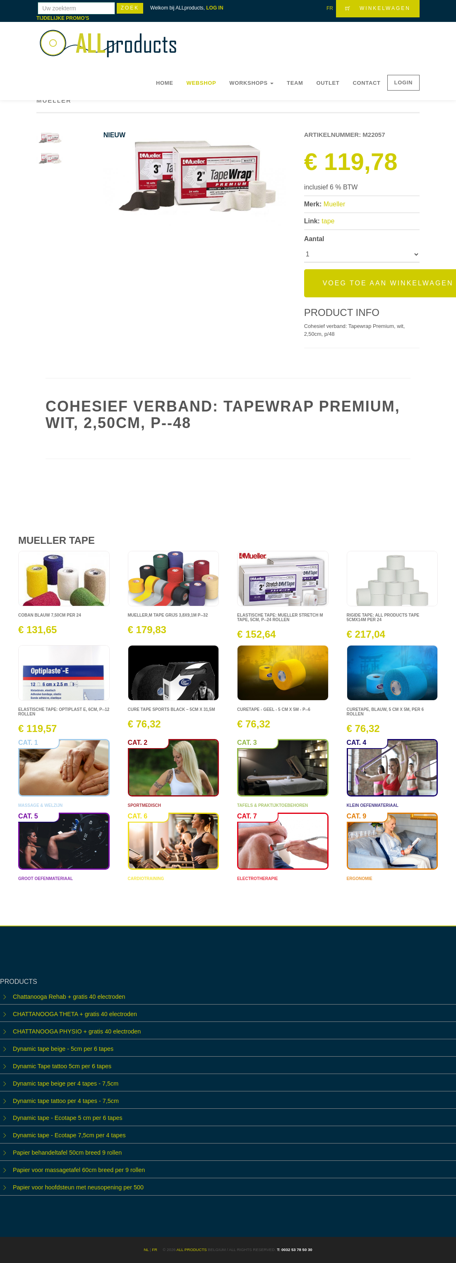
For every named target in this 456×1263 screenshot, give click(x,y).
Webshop (201, 83)
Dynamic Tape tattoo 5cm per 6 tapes (62, 1066)
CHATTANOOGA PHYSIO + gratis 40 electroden (77, 1031)
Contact (366, 83)
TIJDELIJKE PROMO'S (62, 18)
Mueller (334, 204)
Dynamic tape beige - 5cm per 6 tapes (63, 1048)
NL (146, 1249)
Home (164, 83)
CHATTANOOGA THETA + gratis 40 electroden (75, 1014)
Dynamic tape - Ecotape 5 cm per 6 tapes (67, 1118)
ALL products (191, 1249)
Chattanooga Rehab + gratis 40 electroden (69, 996)
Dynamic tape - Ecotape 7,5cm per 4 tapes (69, 1135)
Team (295, 83)
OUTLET (328, 83)
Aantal (314, 238)
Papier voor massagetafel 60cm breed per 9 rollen (79, 1170)
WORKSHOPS (251, 83)
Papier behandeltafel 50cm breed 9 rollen (67, 1152)
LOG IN (214, 8)
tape (328, 221)
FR (329, 8)
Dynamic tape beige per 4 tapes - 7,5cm (65, 1083)
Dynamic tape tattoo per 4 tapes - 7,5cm (66, 1101)
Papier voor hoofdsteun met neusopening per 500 (78, 1187)
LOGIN (403, 82)
